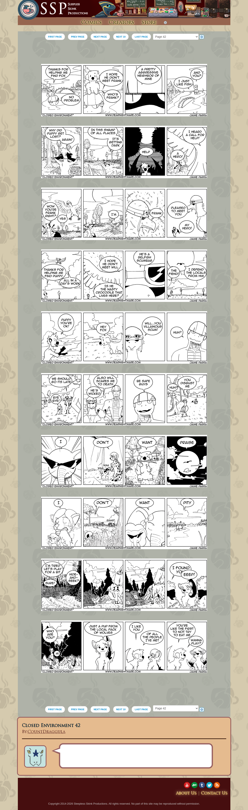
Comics (91, 22)
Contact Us (214, 793)
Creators (121, 22)
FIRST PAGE (55, 36)
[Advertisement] (124, 53)
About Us (186, 793)
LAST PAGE (141, 36)
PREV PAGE (77, 36)
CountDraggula (46, 732)
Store (149, 22)
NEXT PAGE (100, 36)
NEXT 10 (121, 36)
